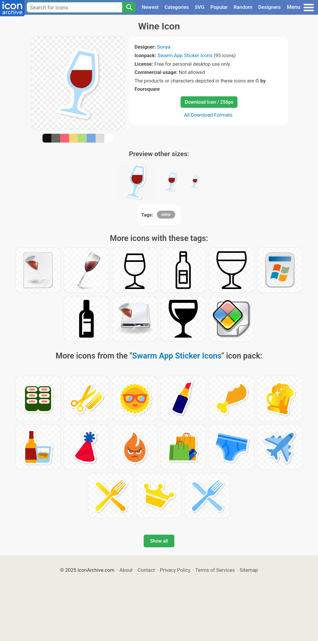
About (126, 570)
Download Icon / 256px (209, 102)
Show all (159, 541)
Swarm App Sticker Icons (185, 55)
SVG (199, 7)
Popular (219, 7)
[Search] (129, 7)
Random (243, 7)
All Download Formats (208, 115)
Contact (146, 570)
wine (166, 214)
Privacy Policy (175, 570)
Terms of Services (215, 570)
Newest (150, 7)
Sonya (164, 47)
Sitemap (249, 570)
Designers (269, 7)
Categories (177, 7)
